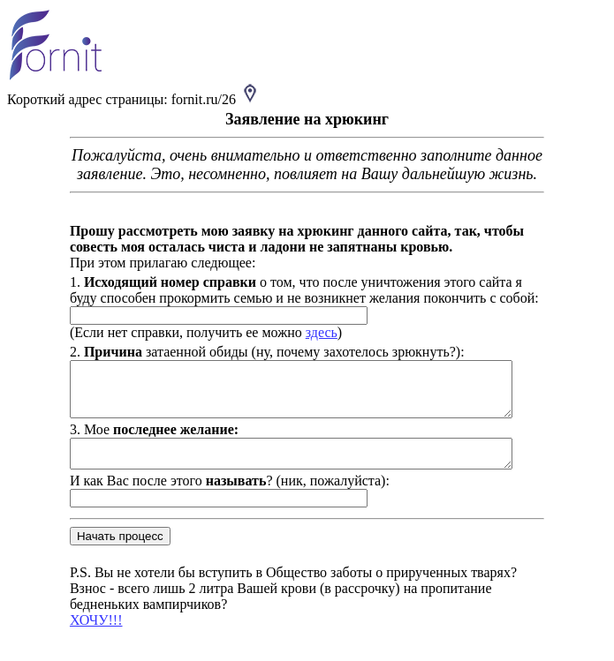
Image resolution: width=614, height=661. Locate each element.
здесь (311, 332)
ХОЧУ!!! (85, 635)
